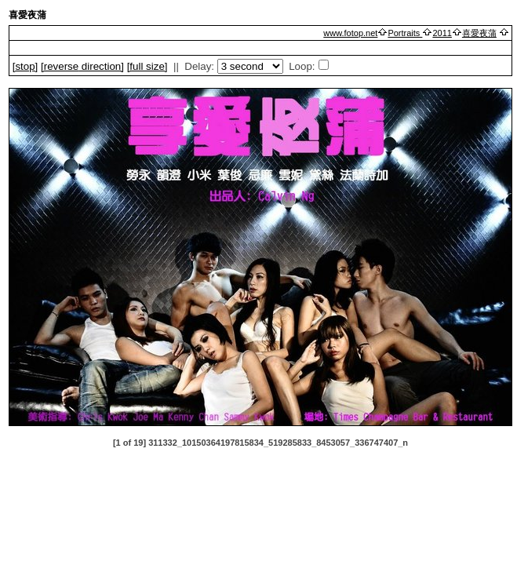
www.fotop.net (350, 33)
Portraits (405, 33)
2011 (441, 33)
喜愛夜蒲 (479, 33)
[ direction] (82, 66)
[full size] (147, 66)
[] (25, 66)
